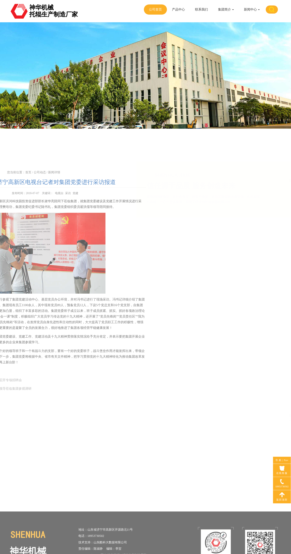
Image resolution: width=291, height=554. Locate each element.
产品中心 (178, 9)
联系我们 (201, 9)
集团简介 (226, 9)
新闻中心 (252, 9)
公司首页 (155, 9)
